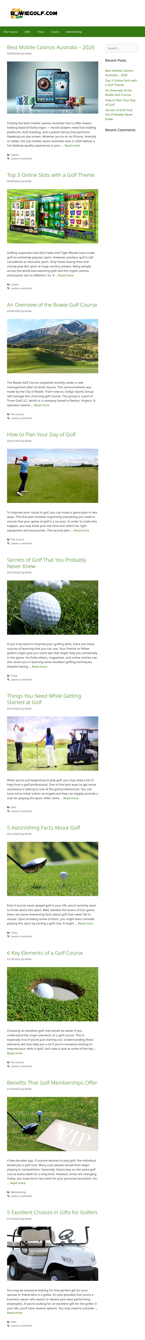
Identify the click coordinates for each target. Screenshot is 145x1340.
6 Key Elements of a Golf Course (45, 952)
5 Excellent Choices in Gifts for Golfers (52, 1212)
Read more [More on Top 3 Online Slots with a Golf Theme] (65, 275)
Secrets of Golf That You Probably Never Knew (46, 563)
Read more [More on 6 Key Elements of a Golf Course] (14, 1053)
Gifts (27, 31)
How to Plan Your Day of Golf (41, 434)
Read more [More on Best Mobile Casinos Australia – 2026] (72, 145)
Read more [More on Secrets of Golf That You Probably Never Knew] (39, 666)
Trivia (40, 31)
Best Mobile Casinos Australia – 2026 (51, 47)
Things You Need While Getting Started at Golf (44, 699)
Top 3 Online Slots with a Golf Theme (51, 174)
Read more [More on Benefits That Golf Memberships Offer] (17, 1183)
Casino (55, 31)
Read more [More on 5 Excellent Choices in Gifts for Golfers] (14, 1313)
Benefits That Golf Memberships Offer (52, 1082)
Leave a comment (21, 158)
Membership (74, 31)
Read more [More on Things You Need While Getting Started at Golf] (71, 798)
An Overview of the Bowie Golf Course (52, 304)
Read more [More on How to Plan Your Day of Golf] (81, 530)
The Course (11, 31)
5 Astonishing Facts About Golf (43, 827)
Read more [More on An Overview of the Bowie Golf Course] (41, 405)
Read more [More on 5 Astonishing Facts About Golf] (85, 923)
